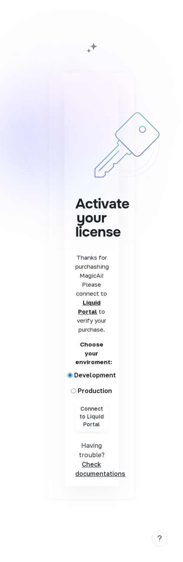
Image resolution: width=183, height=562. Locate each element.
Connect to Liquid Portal (92, 416)
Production (95, 391)
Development (95, 375)
